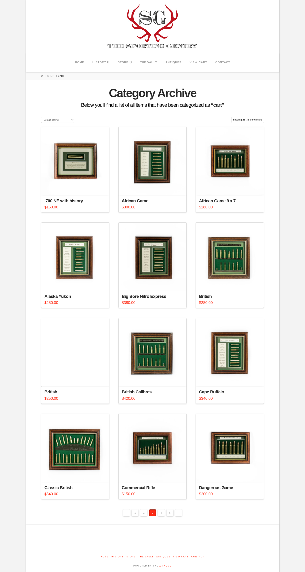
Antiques (163, 557)
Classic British (59, 487)
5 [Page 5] (170, 512)
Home (105, 557)
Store (131, 557)
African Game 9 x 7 (217, 200)
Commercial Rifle (138, 487)
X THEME (165, 566)
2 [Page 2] (144, 512)
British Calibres (137, 391)
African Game (135, 200)
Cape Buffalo (211, 391)
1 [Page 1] (135, 512)
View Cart (180, 557)
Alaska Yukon (58, 296)
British (205, 296)
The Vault (146, 557)
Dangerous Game (216, 487)
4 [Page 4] (161, 512)
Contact (197, 557)
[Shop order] (57, 120)
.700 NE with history (64, 200)
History (117, 557)
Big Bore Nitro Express (144, 296)
